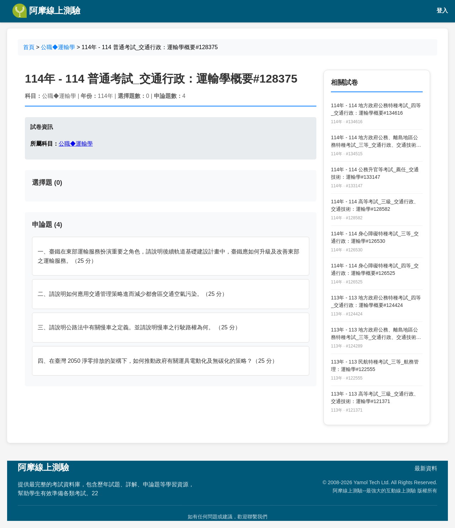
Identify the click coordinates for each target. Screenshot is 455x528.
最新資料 (425, 468)
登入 (442, 10)
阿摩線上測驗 (46, 11)
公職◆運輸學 (58, 47)
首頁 (28, 47)
